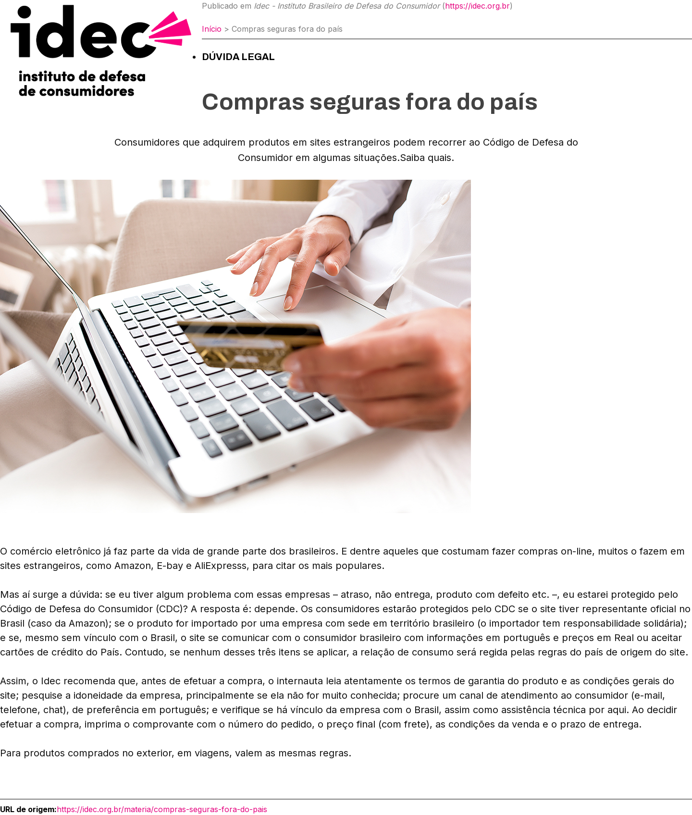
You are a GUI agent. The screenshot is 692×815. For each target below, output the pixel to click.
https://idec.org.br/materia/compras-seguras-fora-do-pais (162, 809)
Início (212, 29)
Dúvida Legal (238, 56)
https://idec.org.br (477, 6)
